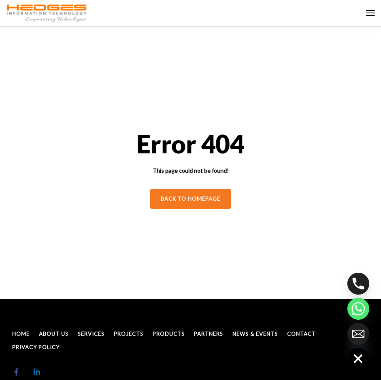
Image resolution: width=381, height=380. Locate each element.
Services (91, 334)
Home (21, 334)
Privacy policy (36, 347)
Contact (301, 334)
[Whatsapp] (358, 309)
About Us (53, 334)
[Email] (358, 334)
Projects (128, 334)
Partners (208, 334)
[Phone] (358, 284)
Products (169, 334)
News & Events (255, 334)
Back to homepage (190, 198)
